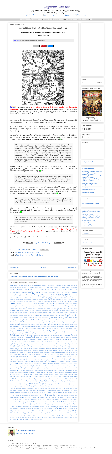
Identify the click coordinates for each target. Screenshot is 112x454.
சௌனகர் (49, 348)
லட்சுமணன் (63, 399)
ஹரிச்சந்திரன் (59, 417)
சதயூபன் (60, 324)
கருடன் (59, 308)
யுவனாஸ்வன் (64, 395)
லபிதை (75, 399)
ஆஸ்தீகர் (74, 297)
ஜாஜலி (69, 350)
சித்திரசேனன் (14, 335)
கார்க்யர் (20, 312)
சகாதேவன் (73, 322)
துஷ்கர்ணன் (13, 365)
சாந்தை (63, 330)
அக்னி (44, 285)
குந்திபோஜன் (58, 317)
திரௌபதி (58, 359)
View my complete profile (24, 433)
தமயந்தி (43, 354)
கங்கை (53, 306)
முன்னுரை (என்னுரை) (88, 168)
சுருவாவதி (40, 343)
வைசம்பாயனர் (72, 413)
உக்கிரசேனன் (19, 301)
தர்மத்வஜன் (74, 354)
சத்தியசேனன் (73, 324)
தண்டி (11, 354)
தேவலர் (74, 365)
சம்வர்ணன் (46, 328)
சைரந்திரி (18, 348)
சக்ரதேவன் (27, 324)
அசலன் (18, 287)
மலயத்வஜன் (73, 388)
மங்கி (72, 386)
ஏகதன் (11, 305)
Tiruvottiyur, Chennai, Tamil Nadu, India (29, 255)
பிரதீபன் (22, 378)
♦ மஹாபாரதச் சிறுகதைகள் (89, 225)
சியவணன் (66, 335)
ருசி (76, 397)
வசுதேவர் (74, 401)
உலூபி (62, 303)
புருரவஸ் (53, 384)
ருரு (16, 399)
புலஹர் (75, 384)
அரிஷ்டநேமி (73, 289)
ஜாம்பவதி (74, 350)
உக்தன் (26, 301)
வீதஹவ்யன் (31, 413)
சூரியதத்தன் (30, 346)
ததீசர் (15, 354)
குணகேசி (31, 317)
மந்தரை (53, 388)
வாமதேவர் (73, 404)
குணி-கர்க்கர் (38, 317)
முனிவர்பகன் (37, 392)
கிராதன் (21, 315)
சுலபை (46, 343)
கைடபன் (61, 319)
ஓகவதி (31, 305)
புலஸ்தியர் (68, 384)
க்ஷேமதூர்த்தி (60, 322)
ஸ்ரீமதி (13, 417)
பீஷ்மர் (42, 383)
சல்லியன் (21, 331)
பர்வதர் (57, 374)
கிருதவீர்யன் (46, 315)
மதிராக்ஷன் (30, 388)
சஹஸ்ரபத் (28, 330)
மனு (57, 388)
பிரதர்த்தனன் (73, 376)
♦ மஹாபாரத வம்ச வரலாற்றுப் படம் (92, 210)
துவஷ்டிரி (63, 363)
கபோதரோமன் (42, 308)
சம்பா (32, 328)
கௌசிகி (19, 322)
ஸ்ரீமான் (18, 417)
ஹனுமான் (45, 417)
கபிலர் (35, 308)
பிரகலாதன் (65, 376)
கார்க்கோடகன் (13, 312)
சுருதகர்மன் (67, 341)
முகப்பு (28, 15)
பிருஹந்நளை (14, 384)
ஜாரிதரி (12, 352)
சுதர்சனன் (40, 339)
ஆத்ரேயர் (51, 297)
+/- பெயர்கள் (85, 233)
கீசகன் (16, 317)
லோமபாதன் (40, 401)
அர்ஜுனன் (34, 292)
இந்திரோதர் (59, 299)
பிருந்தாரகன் (47, 381)
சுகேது (55, 337)
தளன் (27, 356)
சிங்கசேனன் (67, 333)
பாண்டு (30, 376)
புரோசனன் (60, 384)
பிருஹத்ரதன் (73, 381)
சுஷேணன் (74, 343)
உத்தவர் (23, 303)
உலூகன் (57, 303)
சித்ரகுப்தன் (37, 335)
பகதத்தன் (68, 370)
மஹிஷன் (19, 390)
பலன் (61, 374)
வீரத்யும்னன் (38, 413)
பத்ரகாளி (55, 372)
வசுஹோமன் (24, 404)
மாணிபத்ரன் (32, 390)
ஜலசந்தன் (63, 350)
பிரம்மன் (68, 379)
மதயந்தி (24, 388)
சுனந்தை (19, 341)
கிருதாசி (52, 315)
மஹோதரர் (25, 390)
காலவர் (66, 312)
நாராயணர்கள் (35, 370)
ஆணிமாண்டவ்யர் (35, 297)
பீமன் (30, 384)
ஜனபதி (12, 350)
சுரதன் (54, 341)
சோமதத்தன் (30, 348)
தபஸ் (33, 354)
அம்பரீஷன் (28, 289)
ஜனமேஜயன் (18, 350)
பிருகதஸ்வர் (21, 381)
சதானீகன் (66, 324)
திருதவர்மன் (37, 359)
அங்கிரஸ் (74, 285)
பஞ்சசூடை (38, 372)
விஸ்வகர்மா (13, 413)
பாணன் (17, 376)
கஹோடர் (28, 310)
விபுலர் (44, 408)
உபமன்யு (35, 303)
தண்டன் (75, 352)
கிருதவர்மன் (37, 315)
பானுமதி (35, 376)
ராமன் (22, 397)
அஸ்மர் (47, 295)
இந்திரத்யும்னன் (43, 299)
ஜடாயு (59, 348)
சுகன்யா (42, 337)
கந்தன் (25, 308)
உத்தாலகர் (28, 303)
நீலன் (56, 370)
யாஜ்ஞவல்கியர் (25, 395)
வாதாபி (67, 404)
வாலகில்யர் (26, 406)
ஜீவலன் (21, 352)
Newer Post (14, 267)
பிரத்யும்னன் (37, 378)
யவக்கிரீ (17, 395)
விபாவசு (30, 408)
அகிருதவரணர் (36, 285)
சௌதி (36, 348)
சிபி (61, 335)
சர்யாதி (11, 330)
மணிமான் (12, 388)
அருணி (18, 292)
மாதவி (43, 390)
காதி (50, 310)
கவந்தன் (22, 310)
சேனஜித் (67, 346)
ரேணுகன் (21, 399)
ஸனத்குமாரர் (34, 415)
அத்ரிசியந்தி (57, 287)
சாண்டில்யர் (44, 330)
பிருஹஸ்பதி (23, 384)
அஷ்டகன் (32, 295)
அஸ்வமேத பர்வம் (33, 252)
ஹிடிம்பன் (13, 419)
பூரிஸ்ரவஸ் (36, 386)
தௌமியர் (26, 368)
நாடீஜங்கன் (13, 370)
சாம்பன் (68, 330)
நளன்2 (64, 368)
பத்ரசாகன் (61, 372)
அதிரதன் (41, 287)
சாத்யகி (51, 331)
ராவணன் (27, 397)
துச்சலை (27, 361)
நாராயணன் (27, 370)
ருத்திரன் (12, 399)
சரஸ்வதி (63, 328)
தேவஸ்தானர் (13, 368)
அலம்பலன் (52, 292)
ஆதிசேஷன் (45, 297)
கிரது (11, 315)
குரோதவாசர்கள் (16, 319)
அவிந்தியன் (20, 295)
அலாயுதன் (13, 295)
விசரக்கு (42, 406)
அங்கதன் (58, 285)
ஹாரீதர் (75, 417)
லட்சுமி (70, 399)
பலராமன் (66, 374)
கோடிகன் (68, 319)
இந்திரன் (51, 299)
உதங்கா (59, 301)
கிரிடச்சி (30, 315)
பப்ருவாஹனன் (72, 372)
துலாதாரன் (57, 363)
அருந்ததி (24, 292)
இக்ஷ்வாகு (12, 299)
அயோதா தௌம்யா (63, 289)
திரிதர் (17, 359)
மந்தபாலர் (47, 388)
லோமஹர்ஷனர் (49, 401)
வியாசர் (58, 408)
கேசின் (38, 319)
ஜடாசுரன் (54, 348)
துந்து (41, 361)
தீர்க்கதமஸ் (20, 361)
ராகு (76, 395)
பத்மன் (50, 372)
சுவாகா (61, 343)
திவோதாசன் (13, 361)
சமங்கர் (12, 328)
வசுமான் (18, 404)
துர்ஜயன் (25, 363)
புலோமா (12, 386)
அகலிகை (20, 285)
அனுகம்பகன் (65, 287)
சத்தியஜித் (12, 326)
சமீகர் (15, 328)
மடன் (75, 386)
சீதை (37, 337)
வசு (69, 401)
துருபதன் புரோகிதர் (71, 361)
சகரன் (67, 322)
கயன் (49, 308)
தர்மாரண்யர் (22, 356)
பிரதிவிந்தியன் (14, 378)
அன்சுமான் (13, 289)
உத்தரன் (12, 303)
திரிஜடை (12, 359)
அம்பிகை (47, 289)
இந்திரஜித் (35, 299)
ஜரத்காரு (41, 350)
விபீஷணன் (37, 408)
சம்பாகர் (36, 328)
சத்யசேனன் (37, 326)
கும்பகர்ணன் (73, 317)
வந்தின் (48, 404)
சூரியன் (36, 346)
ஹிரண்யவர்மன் (27, 419)
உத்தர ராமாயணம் (70, 15)
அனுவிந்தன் (73, 287)
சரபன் (58, 328)
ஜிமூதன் (16, 352)
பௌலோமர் (60, 386)
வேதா (50, 413)
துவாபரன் (69, 363)
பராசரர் (30, 374)
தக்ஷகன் (58, 352)
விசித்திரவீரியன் (54, 406)
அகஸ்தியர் (27, 285)
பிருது (41, 381)
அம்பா (34, 289)
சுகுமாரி (50, 337)
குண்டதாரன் (45, 317)
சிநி (51, 335)
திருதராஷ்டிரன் (26, 359)
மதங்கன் (18, 388)
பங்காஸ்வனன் (19, 372)
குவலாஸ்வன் (26, 319)
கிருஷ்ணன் (70, 315)
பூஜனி (21, 386)
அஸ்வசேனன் (53, 295)
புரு (49, 384)
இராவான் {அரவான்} (70, 299)
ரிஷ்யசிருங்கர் (50, 397)
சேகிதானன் (57, 346)
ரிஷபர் (43, 397)
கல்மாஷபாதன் (14, 310)
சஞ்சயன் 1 (54, 324)
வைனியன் (12, 415)
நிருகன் (41, 370)
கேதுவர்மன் (43, 319)
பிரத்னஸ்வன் (28, 378)
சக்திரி (22, 324)
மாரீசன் (59, 390)
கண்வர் (12, 308)
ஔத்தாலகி (43, 305)
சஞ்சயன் (46, 324)
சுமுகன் (49, 341)
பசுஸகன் (25, 372)
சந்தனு (62, 326)
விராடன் (74, 408)
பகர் (76, 370)
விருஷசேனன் (36, 410)
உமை (52, 303)
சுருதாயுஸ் (33, 343)
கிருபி (62, 315)
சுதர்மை (46, 339)
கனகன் (30, 308)
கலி (72, 308)
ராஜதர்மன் (13, 397)
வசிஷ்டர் (64, 402)
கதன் (16, 308)
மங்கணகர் (67, 386)
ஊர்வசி (67, 303)
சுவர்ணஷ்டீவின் (53, 343)
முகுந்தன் (17, 392)
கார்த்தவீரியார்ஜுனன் (29, 312)
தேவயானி (61, 365)
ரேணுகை (27, 399)
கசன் (57, 305)
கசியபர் (61, 305)
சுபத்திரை (32, 341)
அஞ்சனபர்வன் (34, 287)
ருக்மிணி (67, 397)
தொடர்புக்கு (81, 15)
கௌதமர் (33, 322)
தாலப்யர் (54, 356)
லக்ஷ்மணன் (55, 399)
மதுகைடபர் (41, 388)
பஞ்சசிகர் (31, 372)
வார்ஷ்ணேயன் (18, 406)
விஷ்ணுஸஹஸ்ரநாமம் (88, 189)
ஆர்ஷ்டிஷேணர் (66, 297)
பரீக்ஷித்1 (46, 374)
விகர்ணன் (36, 406)
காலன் (62, 312)
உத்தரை (18, 303)
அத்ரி (51, 287)
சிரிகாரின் (12, 337)
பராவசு (36, 374)
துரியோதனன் (50, 361)
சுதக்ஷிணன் (20, 339)
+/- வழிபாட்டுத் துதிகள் (88, 161)
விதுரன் (68, 406)
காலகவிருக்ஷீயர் (48, 312)
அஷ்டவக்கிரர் (40, 295)
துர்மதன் (31, 363)
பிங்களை (58, 376)
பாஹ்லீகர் (47, 376)
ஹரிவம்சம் (48, 15)
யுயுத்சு (58, 395)
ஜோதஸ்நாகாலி (51, 352)
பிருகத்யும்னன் (30, 381)
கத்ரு (20, 308)
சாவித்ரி (54, 333)
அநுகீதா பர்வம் (20, 252)
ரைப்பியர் (34, 399)
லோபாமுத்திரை (23, 401)
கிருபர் (57, 315)
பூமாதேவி (27, 386)
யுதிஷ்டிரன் (48, 395)
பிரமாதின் (45, 378)
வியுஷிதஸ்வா (66, 408)
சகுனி (18, 324)
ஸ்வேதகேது (30, 417)
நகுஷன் (40, 368)
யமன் (70, 392)
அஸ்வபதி (74, 295)
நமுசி (45, 368)
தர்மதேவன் (66, 354)
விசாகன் (47, 406)
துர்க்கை (21, 363)
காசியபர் (45, 310)
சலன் (15, 330)
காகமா (33, 310)
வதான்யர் (43, 404)
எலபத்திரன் (73, 303)
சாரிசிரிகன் (27, 333)
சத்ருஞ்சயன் (56, 326)
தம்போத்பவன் (51, 354)
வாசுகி (63, 404)
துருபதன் (61, 361)
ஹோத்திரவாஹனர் (37, 419)
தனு (26, 354)
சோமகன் (23, 348)
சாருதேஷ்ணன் (34, 333)
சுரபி (61, 341)
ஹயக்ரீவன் (52, 417)
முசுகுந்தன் (24, 392)
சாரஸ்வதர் (20, 333)
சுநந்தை (70, 339)
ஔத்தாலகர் (36, 305)
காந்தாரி (55, 310)
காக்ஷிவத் (38, 310)
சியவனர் (74, 335)
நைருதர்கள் (61, 370)
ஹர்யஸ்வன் (68, 417)
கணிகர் (75, 305)
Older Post (72, 267)
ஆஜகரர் (26, 297)
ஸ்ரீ (10, 417)
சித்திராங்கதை (29, 335)
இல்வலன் (12, 301)
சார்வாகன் (42, 333)
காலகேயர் (56, 312)
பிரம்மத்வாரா (60, 378)
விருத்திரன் (13, 410)
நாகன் (68, 368)
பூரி (31, 386)
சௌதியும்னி (41, 348)
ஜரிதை (55, 350)
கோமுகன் (74, 319)
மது (36, 388)
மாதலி (38, 390)
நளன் (59, 368)
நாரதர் (19, 370)
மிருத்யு (12, 392)
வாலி (31, 406)
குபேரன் (66, 317)
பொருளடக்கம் (37, 15)
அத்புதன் (46, 287)
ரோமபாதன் (41, 399)
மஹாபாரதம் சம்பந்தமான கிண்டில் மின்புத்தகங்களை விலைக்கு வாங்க (34, 276)
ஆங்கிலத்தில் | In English (43, 243)
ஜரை (59, 350)
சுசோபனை (13, 339)
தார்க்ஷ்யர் (49, 356)
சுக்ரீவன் (68, 337)
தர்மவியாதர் (14, 356)
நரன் (55, 368)
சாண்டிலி (38, 330)
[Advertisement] (92, 49)
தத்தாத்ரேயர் (21, 354)
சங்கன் (33, 324)
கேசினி (33, 319)
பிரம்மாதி (74, 378)
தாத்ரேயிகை (33, 356)
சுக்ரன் (63, 337)
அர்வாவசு (44, 292)
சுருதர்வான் (19, 343)
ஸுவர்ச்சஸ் (46, 415)
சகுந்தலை (13, 324)
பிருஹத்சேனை (56, 381)
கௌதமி (39, 322)
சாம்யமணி (74, 330)
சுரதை (58, 341)
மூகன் (43, 392)
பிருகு (37, 381)
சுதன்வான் (33, 339)
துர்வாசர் (50, 363)
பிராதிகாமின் (13, 381)
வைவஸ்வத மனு (20, 415)
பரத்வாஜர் (24, 374)
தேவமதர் (54, 365)
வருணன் (54, 404)
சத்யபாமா (43, 326)
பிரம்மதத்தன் (52, 378)
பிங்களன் (53, 376)
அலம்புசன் (59, 292)
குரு (11, 319)
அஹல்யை (13, 297)
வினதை (16, 408)
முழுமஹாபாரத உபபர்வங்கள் (90, 242)
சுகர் (46, 337)
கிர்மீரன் (12, 317)
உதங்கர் (53, 301)
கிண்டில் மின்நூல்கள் (88, 192)
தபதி (29, 354)
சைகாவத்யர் (73, 346)
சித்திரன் (22, 335)
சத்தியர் (25, 326)
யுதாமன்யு (39, 395)
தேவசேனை (48, 365)
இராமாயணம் (57, 15)
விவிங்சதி (68, 410)
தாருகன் (43, 356)
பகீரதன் (12, 372)
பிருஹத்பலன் (64, 381)
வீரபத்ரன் (45, 413)
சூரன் (25, 346)
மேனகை (54, 392)
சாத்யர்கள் (58, 330)
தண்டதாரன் (69, 352)
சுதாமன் (51, 339)
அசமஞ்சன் (13, 287)
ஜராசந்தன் (48, 350)
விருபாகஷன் (20, 410)
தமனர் (38, 354)
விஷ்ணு (74, 410)
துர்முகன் (44, 363)
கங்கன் (48, 305)
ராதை (17, 397)
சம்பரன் (28, 328)
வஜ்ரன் (31, 404)
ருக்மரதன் (58, 397)
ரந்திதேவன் (71, 395)
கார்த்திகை (39, 312)
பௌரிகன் (54, 386)
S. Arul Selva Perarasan (26, 430)
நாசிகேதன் (74, 368)
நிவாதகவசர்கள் (49, 370)
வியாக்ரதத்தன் (50, 408)
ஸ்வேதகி (24, 417)
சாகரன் (34, 330)
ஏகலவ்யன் (20, 305)
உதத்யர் (64, 301)
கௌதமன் (26, 322)
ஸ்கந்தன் (52, 415)
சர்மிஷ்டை (73, 328)
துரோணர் (14, 363)
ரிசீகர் (32, 397)
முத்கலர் (30, 392)
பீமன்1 (36, 384)
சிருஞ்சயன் (26, 337)
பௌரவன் (48, 386)
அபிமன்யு (20, 289)
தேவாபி (20, 368)
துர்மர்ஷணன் (37, 363)
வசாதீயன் (57, 401)
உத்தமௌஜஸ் (72, 301)
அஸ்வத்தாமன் (64, 295)
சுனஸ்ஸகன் (25, 341)
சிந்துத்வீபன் (56, 335)
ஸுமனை (40, 415)
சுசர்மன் (74, 337)
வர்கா (58, 404)
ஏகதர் (15, 305)
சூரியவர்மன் (43, 346)
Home (43, 267)
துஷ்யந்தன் (20, 365)
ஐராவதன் (26, 305)
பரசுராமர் (13, 374)
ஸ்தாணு (58, 415)
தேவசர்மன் (34, 365)
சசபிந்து (37, 324)
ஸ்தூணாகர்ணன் (65, 415)
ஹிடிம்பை (20, 419)
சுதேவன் (56, 339)
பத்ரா (65, 372)
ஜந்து (63, 348)
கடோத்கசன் (68, 306)
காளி (71, 312)
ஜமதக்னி (35, 350)
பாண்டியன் (23, 376)
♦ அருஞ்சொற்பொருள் (88, 220)
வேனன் (55, 413)
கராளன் (54, 308)
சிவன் (32, 337)
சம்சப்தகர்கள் (22, 328)
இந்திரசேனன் (19, 299)
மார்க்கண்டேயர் (66, 390)
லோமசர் (32, 402)
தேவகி (29, 365)
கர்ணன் (67, 308)
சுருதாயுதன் (26, 343)
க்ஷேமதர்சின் (53, 322)
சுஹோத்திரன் (13, 346)
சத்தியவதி (30, 326)
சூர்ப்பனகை (50, 346)
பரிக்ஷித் (40, 374)
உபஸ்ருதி (47, 303)
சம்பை (41, 328)
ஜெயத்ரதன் (35, 352)
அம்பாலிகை (40, 289)
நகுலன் (33, 368)
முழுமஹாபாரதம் (56, 6)
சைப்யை (12, 348)
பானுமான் (41, 376)
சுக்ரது (58, 337)
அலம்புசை (67, 292)
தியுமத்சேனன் (61, 356)
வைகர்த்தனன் (62, 413)
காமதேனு (62, 310)
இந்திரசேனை (27, 299)
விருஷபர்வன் (53, 410)
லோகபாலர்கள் (14, 401)
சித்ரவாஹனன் (45, 335)
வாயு (11, 406)
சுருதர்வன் (12, 343)
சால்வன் (49, 333)
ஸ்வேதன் (38, 417)
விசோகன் (61, 406)
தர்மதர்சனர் (59, 354)
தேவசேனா (42, 365)
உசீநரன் (39, 301)
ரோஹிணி (48, 399)
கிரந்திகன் (15, 315)
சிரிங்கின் (18, 337)
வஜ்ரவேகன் (36, 404)
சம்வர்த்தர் (53, 328)
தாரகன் (39, 356)
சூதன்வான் (20, 346)
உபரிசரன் (41, 303)
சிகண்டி (60, 333)
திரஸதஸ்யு (69, 356)
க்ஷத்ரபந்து (45, 322)
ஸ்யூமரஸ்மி (73, 415)
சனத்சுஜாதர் (73, 326)
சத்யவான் (50, 326)
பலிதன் (75, 374)
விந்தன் (12, 408)
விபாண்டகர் (24, 408)
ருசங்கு (72, 397)
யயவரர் (75, 392)
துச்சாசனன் (35, 361)
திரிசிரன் (75, 356)
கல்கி (75, 308)
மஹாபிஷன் (13, 390)
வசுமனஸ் (13, 404)
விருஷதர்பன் (44, 410)
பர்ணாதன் (51, 374)
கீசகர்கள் (21, 317)
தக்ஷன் (63, 352)
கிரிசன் (25, 315)
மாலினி (75, 390)
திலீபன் (66, 359)
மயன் (61, 388)
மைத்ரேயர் (61, 392)
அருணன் (12, 292)
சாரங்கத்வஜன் (13, 333)
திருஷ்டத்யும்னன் (47, 359)
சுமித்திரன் (43, 341)
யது (66, 392)
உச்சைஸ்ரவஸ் (46, 301)
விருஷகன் (28, 410)
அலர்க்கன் (74, 292)
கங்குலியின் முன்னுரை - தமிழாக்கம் (92, 171)
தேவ (25, 365)
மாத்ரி (48, 390)
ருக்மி (62, 397)
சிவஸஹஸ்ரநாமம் (87, 187)
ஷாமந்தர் (27, 415)
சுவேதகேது (67, 343)
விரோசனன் (62, 410)
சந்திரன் (67, 326)
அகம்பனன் (13, 285)
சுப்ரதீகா (38, 341)
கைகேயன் (50, 319)
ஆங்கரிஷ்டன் (20, 297)
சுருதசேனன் (73, 341)
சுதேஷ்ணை (63, 339)
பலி (71, 374)
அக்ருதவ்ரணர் (51, 285)
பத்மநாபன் (44, 372)
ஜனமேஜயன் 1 (28, 350)
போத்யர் (42, 386)
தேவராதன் (68, 365)
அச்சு (78, 19)
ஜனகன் (67, 348)
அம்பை (53, 289)
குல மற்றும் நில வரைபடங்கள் (90, 203)
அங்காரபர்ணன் (66, 285)
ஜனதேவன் (74, 348)
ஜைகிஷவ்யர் (43, 352)
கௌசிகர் (13, 322)
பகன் (72, 370)
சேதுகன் (62, 346)
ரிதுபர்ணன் (37, 397)
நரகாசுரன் (50, 368)
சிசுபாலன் (74, 333)
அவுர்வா (26, 295)
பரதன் (18, 374)
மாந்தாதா (53, 390)
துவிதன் (75, 363)
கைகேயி (56, 319)
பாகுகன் (12, 376)
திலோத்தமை (73, 359)
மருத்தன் (66, 388)
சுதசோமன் (26, 339)
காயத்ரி (68, 310)
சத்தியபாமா (19, 326)
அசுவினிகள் (25, 287)
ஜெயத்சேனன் (27, 352)
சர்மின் (68, 328)
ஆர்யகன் (57, 297)
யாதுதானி (33, 395)
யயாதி (12, 395)
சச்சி (41, 324)
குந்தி (51, 317)
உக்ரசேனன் (32, 301)
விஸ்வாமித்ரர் (22, 413)
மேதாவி (48, 392)
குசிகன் (26, 317)
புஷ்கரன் (17, 386)
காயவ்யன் (74, 310)
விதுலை (74, 406)
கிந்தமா (75, 312)
